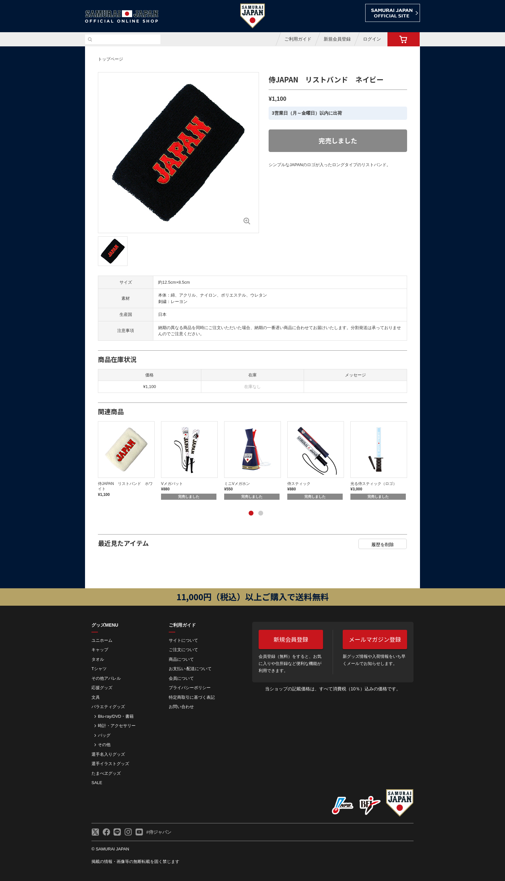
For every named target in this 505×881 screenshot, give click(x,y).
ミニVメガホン (237, 483)
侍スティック (298, 483)
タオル (97, 659)
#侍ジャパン (158, 832)
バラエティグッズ (108, 706)
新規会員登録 (337, 39)
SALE (96, 782)
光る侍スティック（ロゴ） (373, 483)
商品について (181, 659)
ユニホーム (101, 640)
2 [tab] (260, 513)
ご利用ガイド (297, 39)
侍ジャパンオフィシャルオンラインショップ (121, 16)
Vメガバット (172, 483)
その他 (104, 744)
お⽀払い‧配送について (190, 668)
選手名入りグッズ (108, 754)
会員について (181, 678)
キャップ (99, 649)
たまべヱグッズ (106, 773)
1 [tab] (251, 513)
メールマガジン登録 (375, 639)
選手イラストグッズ (110, 763)
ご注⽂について (183, 649)
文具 (95, 697)
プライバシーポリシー (190, 687)
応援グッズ (101, 687)
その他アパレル (106, 678)
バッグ (104, 735)
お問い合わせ (181, 706)
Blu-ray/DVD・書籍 (116, 716)
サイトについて (183, 640)
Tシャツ (99, 668)
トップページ (110, 59)
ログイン (372, 39)
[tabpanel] (129, 459)
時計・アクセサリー (117, 725)
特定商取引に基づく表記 (192, 697)
